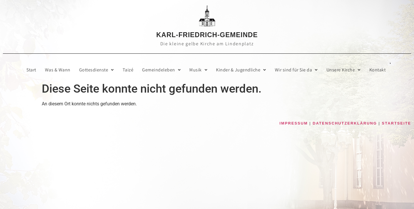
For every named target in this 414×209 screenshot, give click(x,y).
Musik (198, 70)
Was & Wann (57, 70)
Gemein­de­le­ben (161, 70)
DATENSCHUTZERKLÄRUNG (345, 123)
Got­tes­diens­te (96, 70)
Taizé (128, 70)
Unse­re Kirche (343, 70)
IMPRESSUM (293, 123)
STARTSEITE (396, 123)
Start (31, 70)
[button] (96, 70)
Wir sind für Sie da (296, 70)
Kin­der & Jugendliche (241, 70)
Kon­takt (377, 70)
